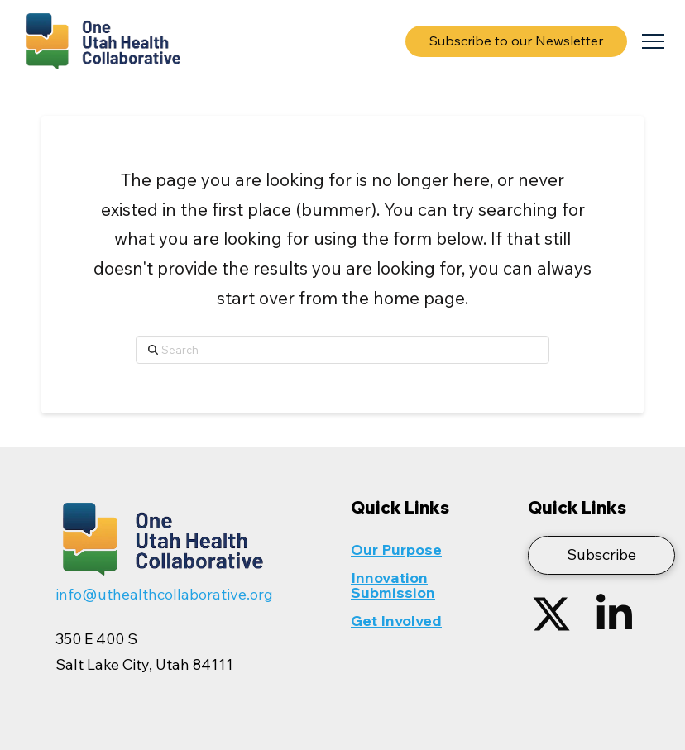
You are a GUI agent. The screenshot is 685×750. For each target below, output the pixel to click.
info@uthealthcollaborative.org (164, 594)
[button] (653, 42)
